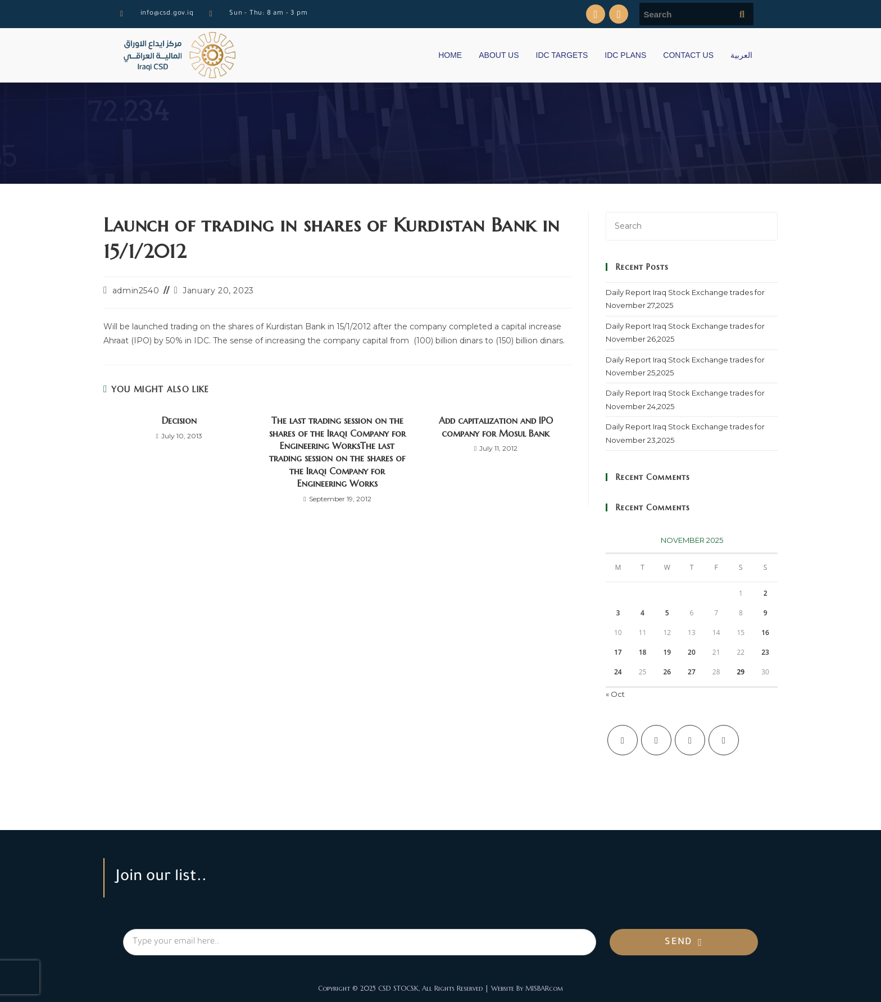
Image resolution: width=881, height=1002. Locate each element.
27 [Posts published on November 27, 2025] (692, 672)
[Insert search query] (692, 226)
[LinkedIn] (724, 740)
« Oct (615, 694)
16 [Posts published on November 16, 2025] (765, 632)
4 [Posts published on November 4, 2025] (642, 613)
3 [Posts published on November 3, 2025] (618, 613)
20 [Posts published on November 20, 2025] (692, 652)
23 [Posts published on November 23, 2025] (765, 652)
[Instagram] (690, 740)
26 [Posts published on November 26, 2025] (667, 672)
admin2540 (135, 290)
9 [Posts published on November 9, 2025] (766, 613)
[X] (622, 740)
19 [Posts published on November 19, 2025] (667, 652)
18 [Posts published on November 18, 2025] (643, 652)
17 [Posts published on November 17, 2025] (618, 652)
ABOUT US (499, 55)
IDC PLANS (625, 55)
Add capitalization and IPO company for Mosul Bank (496, 426)
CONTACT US (688, 55)
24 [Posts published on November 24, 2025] (618, 672)
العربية (741, 55)
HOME (450, 55)
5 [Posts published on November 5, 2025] (667, 613)
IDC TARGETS (562, 55)
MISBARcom (544, 988)
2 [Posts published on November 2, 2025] (766, 593)
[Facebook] (656, 740)
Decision (179, 420)
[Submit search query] (742, 14)
